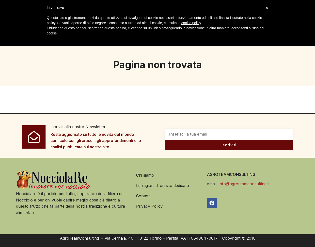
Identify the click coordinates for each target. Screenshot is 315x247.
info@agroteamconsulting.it (244, 183)
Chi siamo (145, 174)
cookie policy (191, 23)
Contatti (143, 195)
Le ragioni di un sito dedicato (162, 185)
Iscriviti (228, 144)
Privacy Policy (149, 205)
